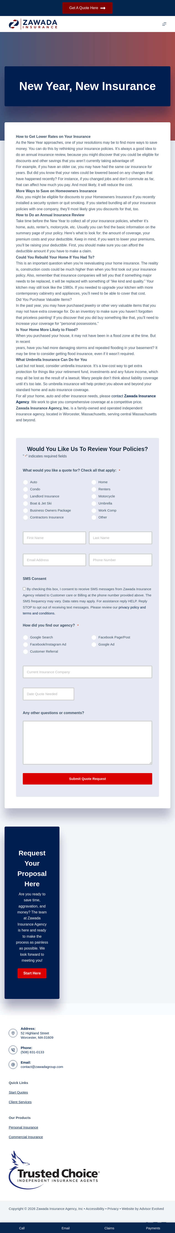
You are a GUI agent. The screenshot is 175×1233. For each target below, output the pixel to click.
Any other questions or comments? (53, 713)
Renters (104, 489)
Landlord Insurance (44, 496)
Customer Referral (44, 651)
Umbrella (105, 503)
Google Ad (106, 644)
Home (103, 482)
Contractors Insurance (47, 517)
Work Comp (107, 510)
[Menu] (164, 24)
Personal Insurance (23, 1127)
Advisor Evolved (151, 1209)
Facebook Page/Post (114, 637)
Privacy (113, 1209)
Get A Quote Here (87, 8)
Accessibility (95, 1209)
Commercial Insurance (26, 1137)
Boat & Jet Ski (40, 503)
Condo (35, 489)
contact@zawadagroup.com (42, 1067)
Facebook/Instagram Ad (48, 644)
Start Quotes (18, 1092)
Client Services (20, 1102)
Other (102, 517)
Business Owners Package (50, 510)
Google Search (41, 637)
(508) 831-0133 (32, 1052)
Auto (33, 482)
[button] (32, 973)
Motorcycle (106, 496)
